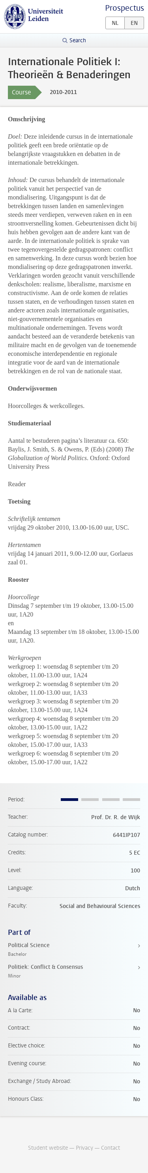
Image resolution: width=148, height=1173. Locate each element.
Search (77, 40)
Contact (110, 1148)
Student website (48, 1148)
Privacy (84, 1148)
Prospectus (124, 8)
